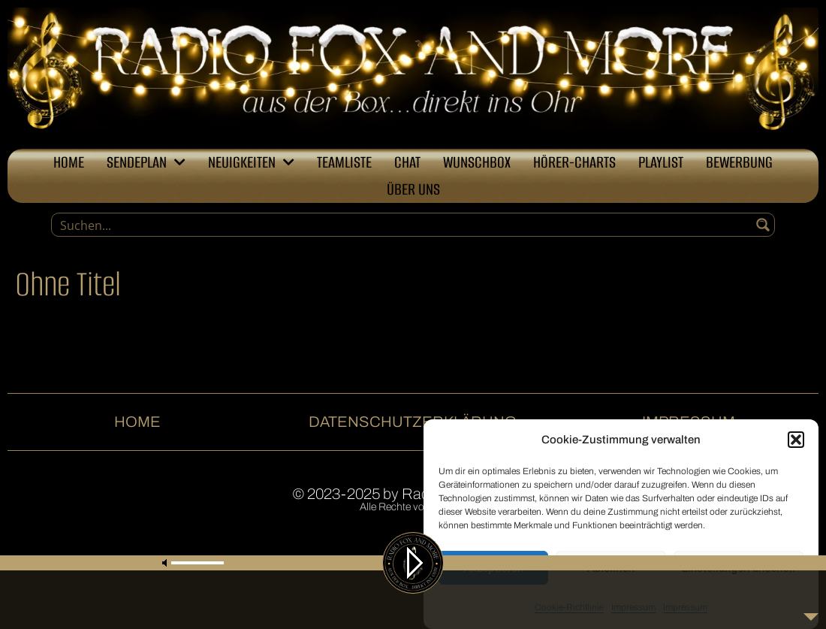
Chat (407, 162)
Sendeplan (146, 162)
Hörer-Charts (574, 162)
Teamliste (344, 162)
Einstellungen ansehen (738, 569)
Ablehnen (611, 569)
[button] (795, 440)
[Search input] (402, 225)
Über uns (413, 189)
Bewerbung (739, 162)
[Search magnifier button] (763, 224)
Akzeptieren (493, 569)
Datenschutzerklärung (413, 421)
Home (68, 162)
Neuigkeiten (251, 162)
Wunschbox (477, 162)
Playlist (660, 162)
